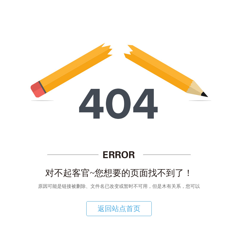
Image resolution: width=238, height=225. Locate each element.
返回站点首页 (119, 209)
